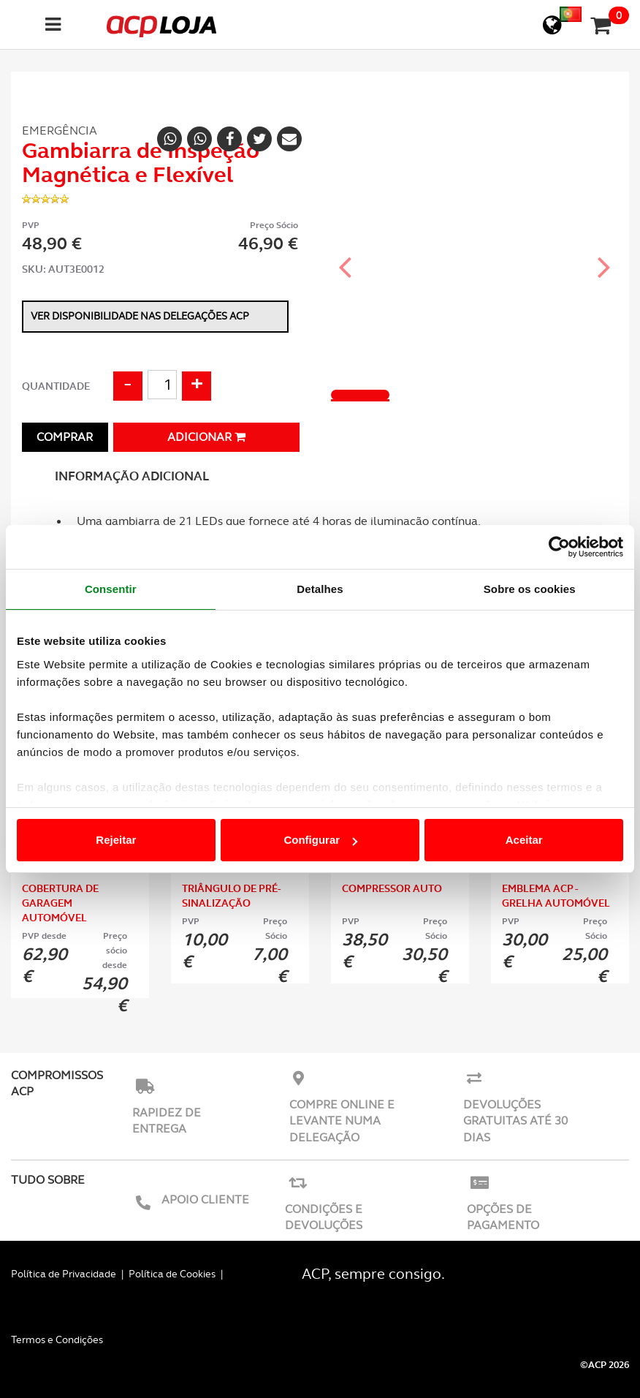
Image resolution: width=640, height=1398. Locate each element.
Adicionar (206, 437)
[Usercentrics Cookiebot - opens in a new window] (559, 547)
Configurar (320, 840)
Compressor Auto (392, 888)
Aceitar (524, 840)
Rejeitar (116, 840)
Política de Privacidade (63, 1273)
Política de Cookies (172, 1273)
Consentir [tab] (111, 589)
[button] (345, 254)
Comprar (65, 437)
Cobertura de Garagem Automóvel (60, 903)
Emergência (59, 130)
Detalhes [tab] (320, 589)
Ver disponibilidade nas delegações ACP (140, 315)
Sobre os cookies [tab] (530, 589)
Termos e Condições (57, 1339)
